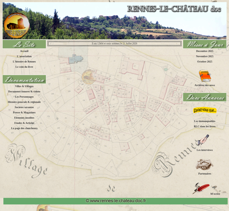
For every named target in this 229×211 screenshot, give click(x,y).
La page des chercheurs (24, 128)
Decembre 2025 (205, 51)
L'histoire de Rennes (24, 61)
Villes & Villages (24, 86)
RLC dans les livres (205, 126)
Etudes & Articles (24, 123)
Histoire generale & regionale (24, 102)
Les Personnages (24, 96)
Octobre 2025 (204, 61)
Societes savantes (24, 107)
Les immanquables (204, 121)
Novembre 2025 (205, 56)
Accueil (24, 51)
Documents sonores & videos (24, 91)
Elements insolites (24, 117)
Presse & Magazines (24, 112)
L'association (24, 56)
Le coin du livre (24, 66)
